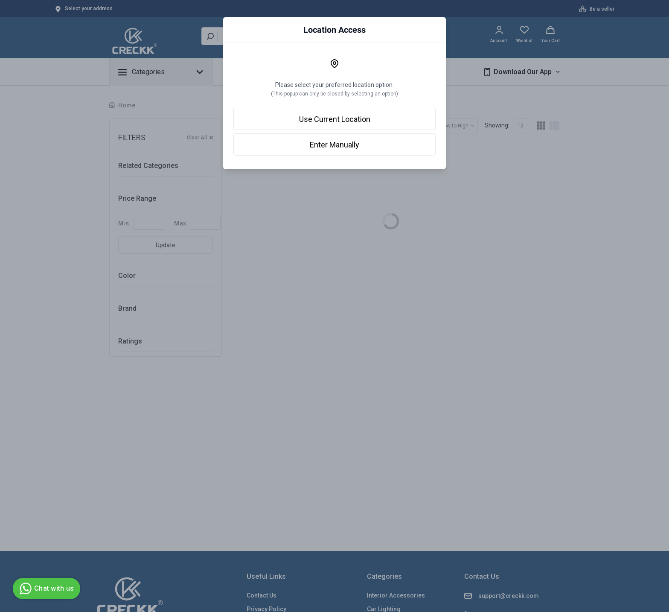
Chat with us (45, 588)
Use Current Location (334, 119)
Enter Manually (334, 144)
